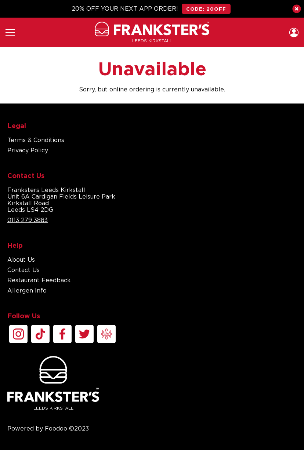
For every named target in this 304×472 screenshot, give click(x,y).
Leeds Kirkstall (53, 383)
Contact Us (23, 269)
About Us (21, 259)
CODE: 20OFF (206, 8)
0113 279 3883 (27, 220)
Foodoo (56, 428)
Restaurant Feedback (39, 280)
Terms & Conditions (35, 140)
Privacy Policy (27, 150)
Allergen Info (27, 290)
